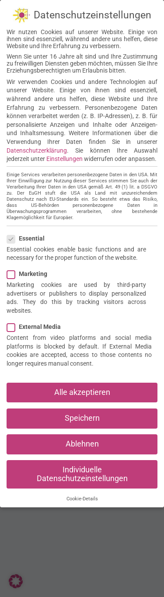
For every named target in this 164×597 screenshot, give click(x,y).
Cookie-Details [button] (82, 497)
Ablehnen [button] (82, 441)
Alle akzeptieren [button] (82, 390)
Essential (29, 236)
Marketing (31, 272)
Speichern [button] (82, 416)
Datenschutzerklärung (37, 148)
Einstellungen (64, 157)
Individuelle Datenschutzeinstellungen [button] (82, 472)
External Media (37, 324)
